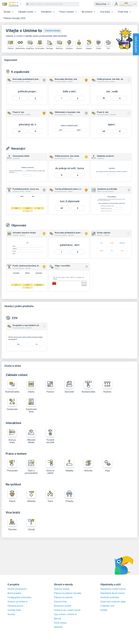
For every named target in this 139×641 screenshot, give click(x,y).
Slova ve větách (50, 466)
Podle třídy (123, 12)
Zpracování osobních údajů (113, 601)
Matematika (20, 44)
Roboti (12, 495)
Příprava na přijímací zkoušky (67, 593)
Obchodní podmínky (109, 597)
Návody (57, 618)
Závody (31, 524)
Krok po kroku (12, 436)
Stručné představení (17, 589)
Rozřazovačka (88, 386)
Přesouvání (12, 465)
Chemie (79, 44)
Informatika (39, 44)
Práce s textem (66, 12)
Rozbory (107, 386)
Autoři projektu (14, 593)
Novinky (11, 614)
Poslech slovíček (50, 436)
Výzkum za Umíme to (17, 601)
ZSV (108, 44)
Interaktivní (46, 12)
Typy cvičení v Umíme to (65, 614)
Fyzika (98, 44)
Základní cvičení (25, 12)
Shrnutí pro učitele (62, 606)
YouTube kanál (14, 610)
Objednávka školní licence (112, 593)
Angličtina (30, 44)
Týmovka (12, 524)
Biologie (49, 44)
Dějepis (88, 44)
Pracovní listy (60, 601)
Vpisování (69, 386)
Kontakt (103, 610)
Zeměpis (69, 44)
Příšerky (69, 495)
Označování (12, 404)
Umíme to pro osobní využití (67, 610)
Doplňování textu (31, 405)
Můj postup (101, 4)
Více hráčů (105, 12)
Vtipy (107, 465)
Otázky (31, 386)
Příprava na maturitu (63, 597)
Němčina (59, 44)
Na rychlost (87, 12)
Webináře (58, 627)
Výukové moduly (62, 589)
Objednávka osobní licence (113, 589)
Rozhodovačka (12, 386)
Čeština (10, 44)
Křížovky (88, 465)
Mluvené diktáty (31, 436)
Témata (6, 12)
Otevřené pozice (15, 606)
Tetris (50, 495)
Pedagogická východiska (19, 597)
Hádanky (69, 465)
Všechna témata (52, 30)
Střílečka (31, 495)
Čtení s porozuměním (31, 466)
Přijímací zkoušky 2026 (14, 18)
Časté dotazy (60, 623)
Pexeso (50, 386)
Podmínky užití (107, 606)
